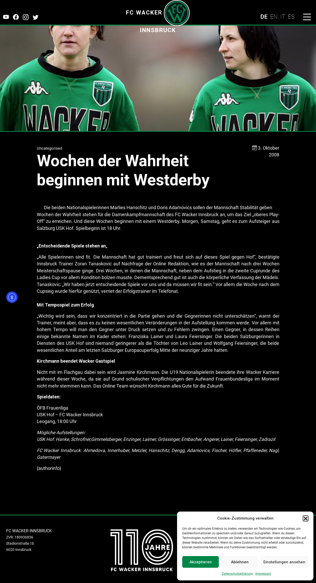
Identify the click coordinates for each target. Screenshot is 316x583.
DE (264, 16)
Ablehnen (240, 562)
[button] (305, 518)
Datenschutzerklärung (237, 573)
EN (274, 16)
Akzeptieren (200, 562)
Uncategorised (49, 148)
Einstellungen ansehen (284, 562)
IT (282, 16)
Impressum (263, 573)
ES (291, 16)
